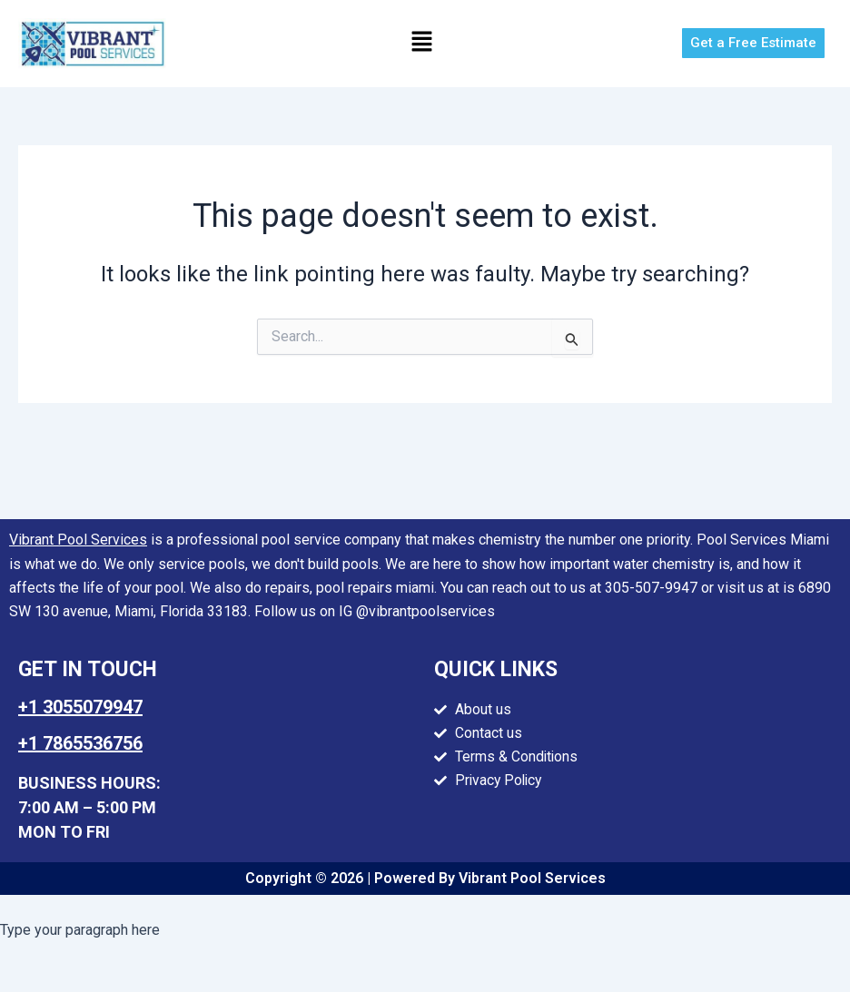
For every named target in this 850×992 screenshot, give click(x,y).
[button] (422, 44)
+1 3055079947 (80, 707)
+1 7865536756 (80, 743)
